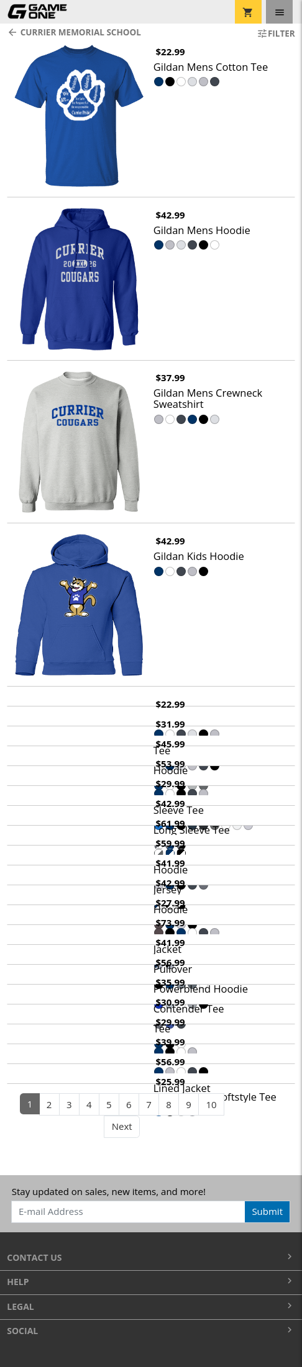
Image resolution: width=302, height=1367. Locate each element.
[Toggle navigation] (279, 12)
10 (211, 1104)
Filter (276, 33)
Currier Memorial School (74, 32)
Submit (267, 1211)
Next (122, 1126)
